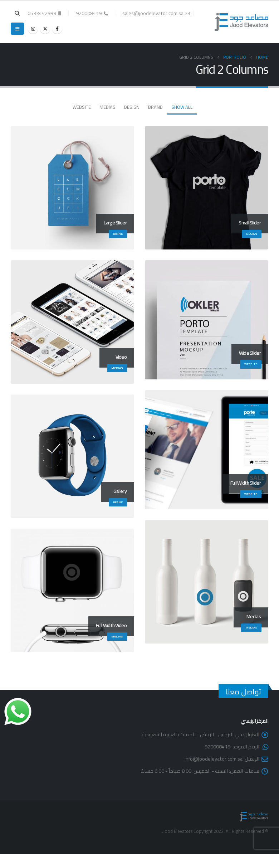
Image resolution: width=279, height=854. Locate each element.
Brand (155, 107)
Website (82, 107)
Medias (107, 107)
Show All (181, 107)
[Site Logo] (241, 22)
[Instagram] (33, 29)
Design (132, 107)
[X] (45, 29)
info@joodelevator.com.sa (214, 758)
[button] (17, 13)
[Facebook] (57, 29)
